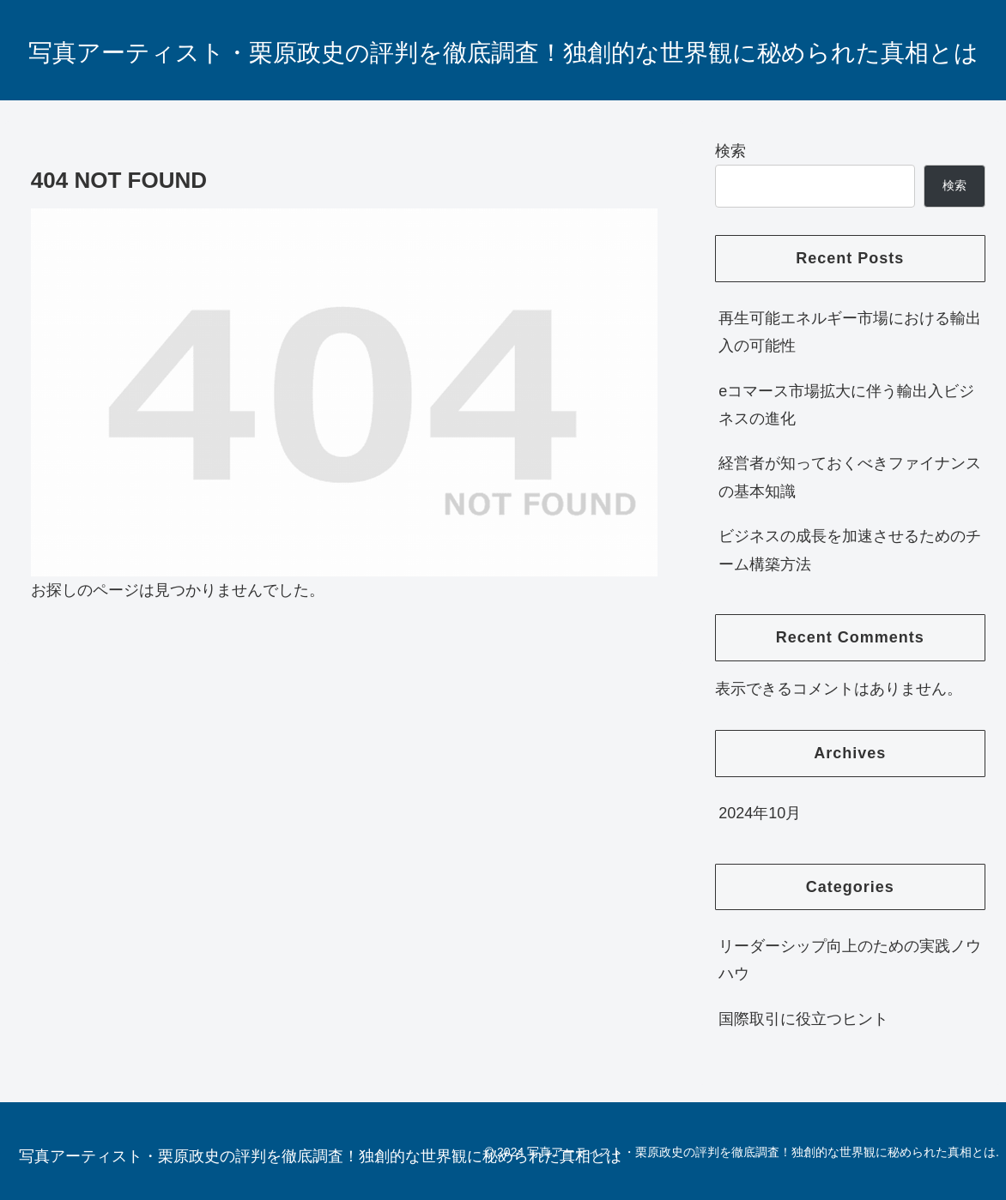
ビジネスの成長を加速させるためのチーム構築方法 (849, 550)
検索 (730, 151)
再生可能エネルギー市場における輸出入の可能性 (849, 332)
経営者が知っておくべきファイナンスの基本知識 (849, 477)
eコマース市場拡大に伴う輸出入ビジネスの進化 (846, 405)
